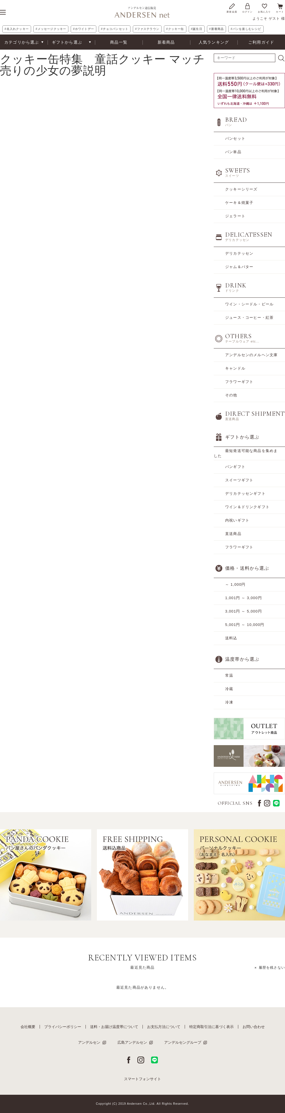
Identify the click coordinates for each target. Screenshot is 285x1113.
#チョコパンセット (114, 29)
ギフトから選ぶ (67, 42)
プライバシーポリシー (62, 1027)
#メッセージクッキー (51, 29)
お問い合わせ (254, 1027)
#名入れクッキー (17, 29)
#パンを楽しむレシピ (246, 29)
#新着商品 (216, 29)
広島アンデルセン (132, 1042)
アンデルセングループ (182, 1042)
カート (280, 8)
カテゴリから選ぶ (21, 42)
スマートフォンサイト (142, 1079)
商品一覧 (118, 42)
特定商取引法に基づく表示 (211, 1027)
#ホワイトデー (83, 29)
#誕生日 (196, 29)
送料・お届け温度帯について (114, 1027)
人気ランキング (214, 42)
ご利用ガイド (261, 42)
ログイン (247, 8)
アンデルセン (89, 1042)
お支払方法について (163, 1027)
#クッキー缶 (175, 29)
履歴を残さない (272, 968)
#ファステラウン (147, 29)
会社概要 (28, 1027)
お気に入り (264, 8)
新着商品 (166, 42)
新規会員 (232, 8)
